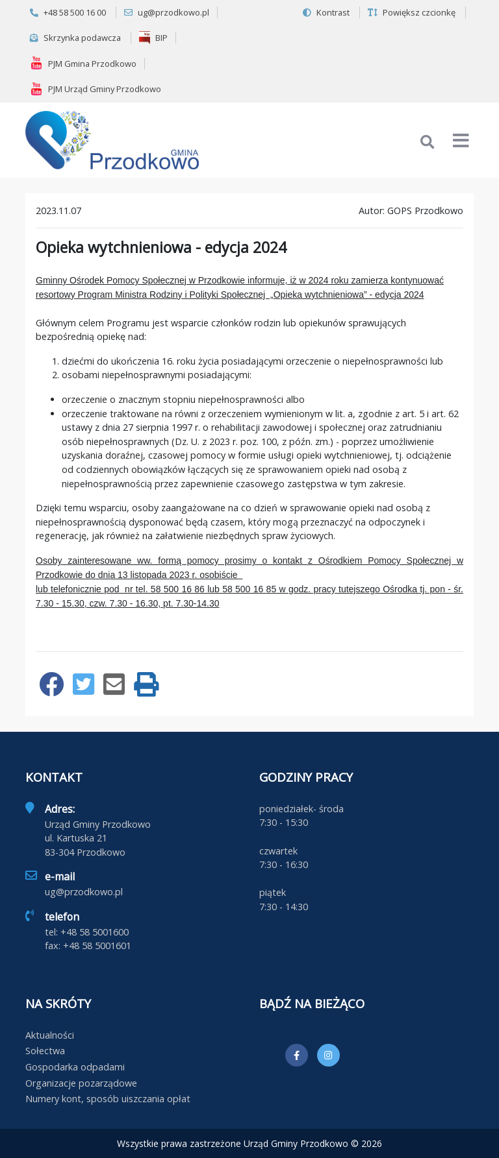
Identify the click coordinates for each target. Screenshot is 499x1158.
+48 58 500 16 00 (68, 12)
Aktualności (49, 1035)
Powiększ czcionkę (411, 12)
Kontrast (326, 12)
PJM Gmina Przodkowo (83, 62)
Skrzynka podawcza (75, 37)
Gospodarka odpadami (75, 1067)
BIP (153, 37)
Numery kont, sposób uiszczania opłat (107, 1098)
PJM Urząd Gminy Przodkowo (95, 88)
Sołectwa (45, 1050)
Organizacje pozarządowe (81, 1083)
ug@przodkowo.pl (166, 12)
